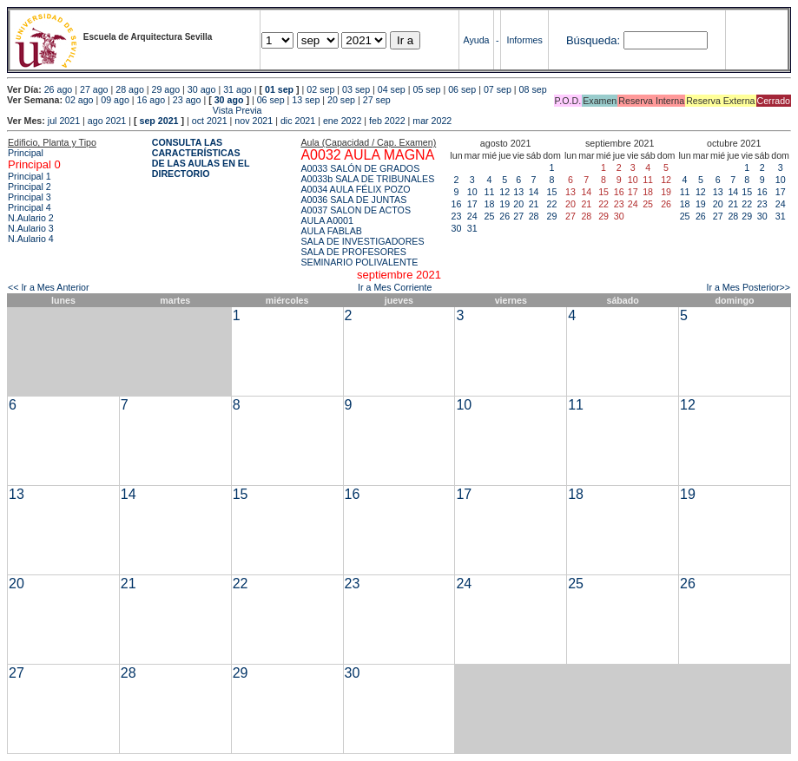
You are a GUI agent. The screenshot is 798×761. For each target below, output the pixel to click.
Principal (25, 153)
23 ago (187, 100)
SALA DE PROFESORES (353, 251)
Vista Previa (134, 110)
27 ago (94, 89)
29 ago (166, 89)
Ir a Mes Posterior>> (748, 287)
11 (490, 192)
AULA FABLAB (331, 231)
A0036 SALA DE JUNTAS (353, 199)
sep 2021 (159, 120)
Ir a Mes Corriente (395, 287)
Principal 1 (29, 176)
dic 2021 (297, 120)
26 (504, 216)
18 (490, 204)
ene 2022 (342, 120)
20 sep (341, 100)
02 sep (320, 89)
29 (552, 216)
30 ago (202, 89)
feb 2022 (387, 120)
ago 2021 (107, 120)
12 (504, 192)
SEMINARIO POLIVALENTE (359, 262)
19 (504, 204)
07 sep (497, 89)
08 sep (533, 89)
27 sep (377, 100)
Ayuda (477, 40)
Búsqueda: (593, 40)
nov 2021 (253, 120)
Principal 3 (29, 197)
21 (534, 204)
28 (534, 216)
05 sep (426, 89)
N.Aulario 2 (31, 218)
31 (472, 228)
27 (518, 216)
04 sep (392, 89)
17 (472, 204)
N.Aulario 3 (31, 228)
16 (457, 204)
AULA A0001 (326, 220)
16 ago (151, 100)
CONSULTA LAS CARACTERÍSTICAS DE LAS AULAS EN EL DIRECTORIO (201, 158)
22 (552, 204)
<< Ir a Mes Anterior (48, 287)
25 (490, 216)
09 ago (115, 100)
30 (457, 228)
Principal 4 (29, 207)
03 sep (356, 89)
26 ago (58, 89)
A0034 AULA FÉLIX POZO (355, 189)
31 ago (237, 89)
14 (534, 192)
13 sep (306, 100)
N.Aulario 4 (31, 238)
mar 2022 (432, 120)
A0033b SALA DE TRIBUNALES (367, 179)
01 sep (279, 89)
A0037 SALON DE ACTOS (355, 210)
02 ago (79, 100)
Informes (524, 40)
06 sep (462, 89)
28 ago (129, 89)
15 (552, 192)
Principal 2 (29, 186)
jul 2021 (64, 120)
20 (518, 204)
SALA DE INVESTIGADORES (362, 241)
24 (472, 216)
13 (518, 192)
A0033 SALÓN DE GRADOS (359, 168)
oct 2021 (210, 120)
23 (457, 216)
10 (472, 192)
